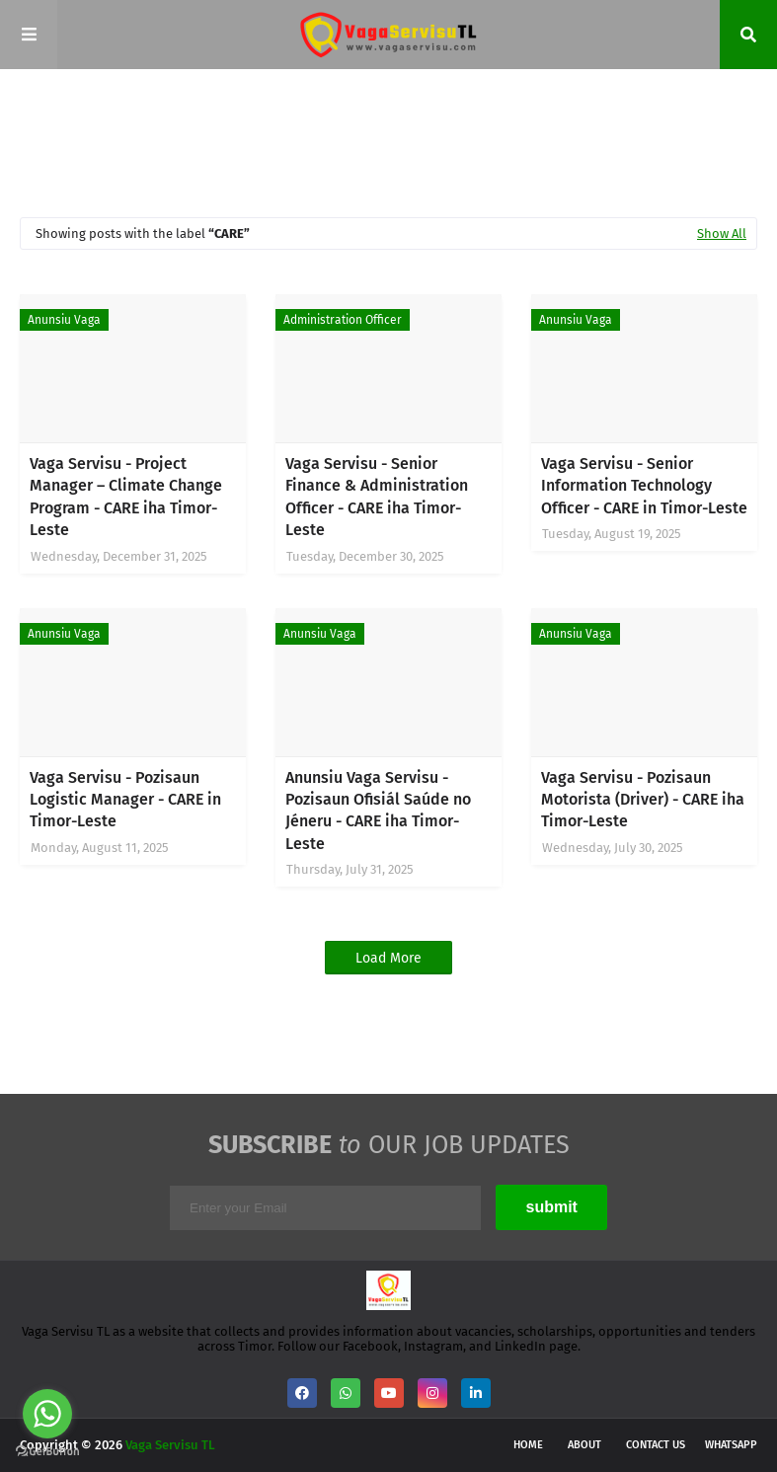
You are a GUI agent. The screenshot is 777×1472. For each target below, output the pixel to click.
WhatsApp (731, 1444)
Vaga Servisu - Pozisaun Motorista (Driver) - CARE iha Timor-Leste (642, 799)
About (584, 1444)
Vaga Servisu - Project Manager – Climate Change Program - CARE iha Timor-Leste (126, 496)
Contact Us (655, 1444)
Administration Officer (342, 320)
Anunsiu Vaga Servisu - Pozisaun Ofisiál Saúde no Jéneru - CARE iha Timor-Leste (378, 810)
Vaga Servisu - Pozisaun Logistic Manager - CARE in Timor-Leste (125, 799)
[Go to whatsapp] (47, 1413)
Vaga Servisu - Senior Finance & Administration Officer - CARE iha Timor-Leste (376, 496)
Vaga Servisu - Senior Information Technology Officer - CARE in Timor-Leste (644, 485)
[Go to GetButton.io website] (47, 1451)
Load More (388, 958)
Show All (721, 233)
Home (528, 1444)
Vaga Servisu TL (170, 1444)
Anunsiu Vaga (64, 320)
